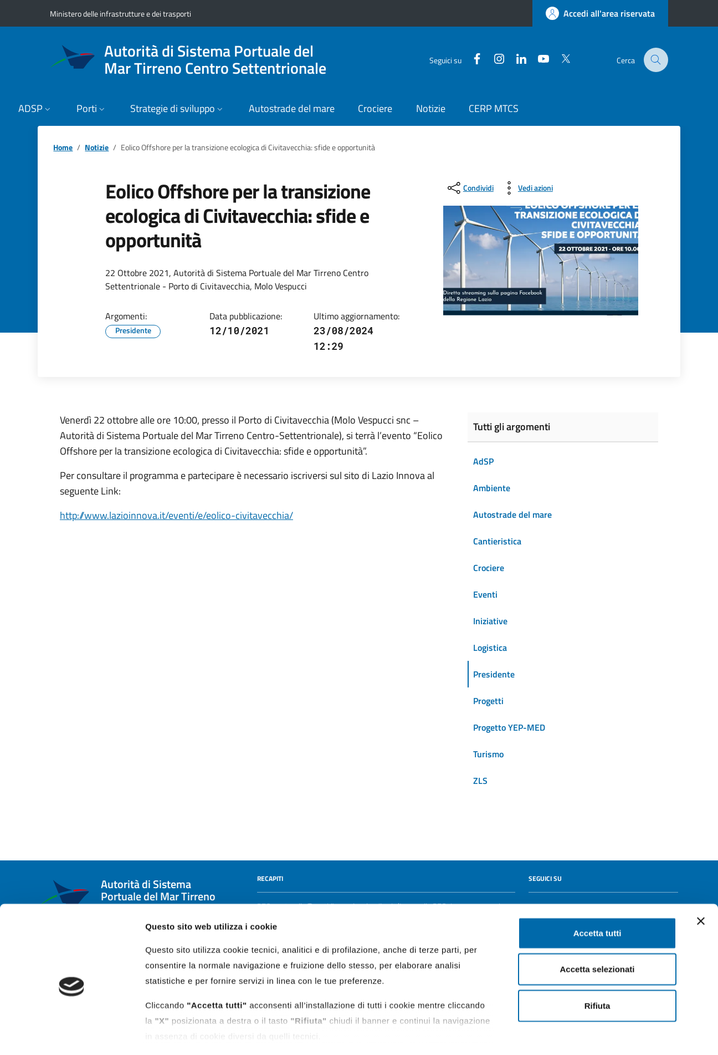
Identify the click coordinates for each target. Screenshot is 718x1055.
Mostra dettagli (583, 1033)
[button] (36, 109)
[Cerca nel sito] (656, 60)
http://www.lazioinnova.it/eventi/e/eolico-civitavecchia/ (176, 515)
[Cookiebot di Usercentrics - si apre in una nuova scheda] (71, 1033)
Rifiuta (597, 958)
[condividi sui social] (469, 188)
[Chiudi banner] (701, 874)
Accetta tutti (597, 885)
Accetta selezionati (597, 921)
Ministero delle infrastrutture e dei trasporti (120, 13)
